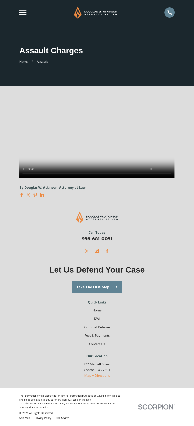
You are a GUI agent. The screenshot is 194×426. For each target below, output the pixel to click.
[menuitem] (24, 418)
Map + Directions (97, 375)
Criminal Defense (97, 327)
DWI (97, 318)
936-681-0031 (97, 239)
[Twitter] (86, 251)
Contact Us (97, 344)
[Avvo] (97, 251)
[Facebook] (107, 251)
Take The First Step (97, 287)
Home (97, 310)
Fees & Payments (97, 335)
